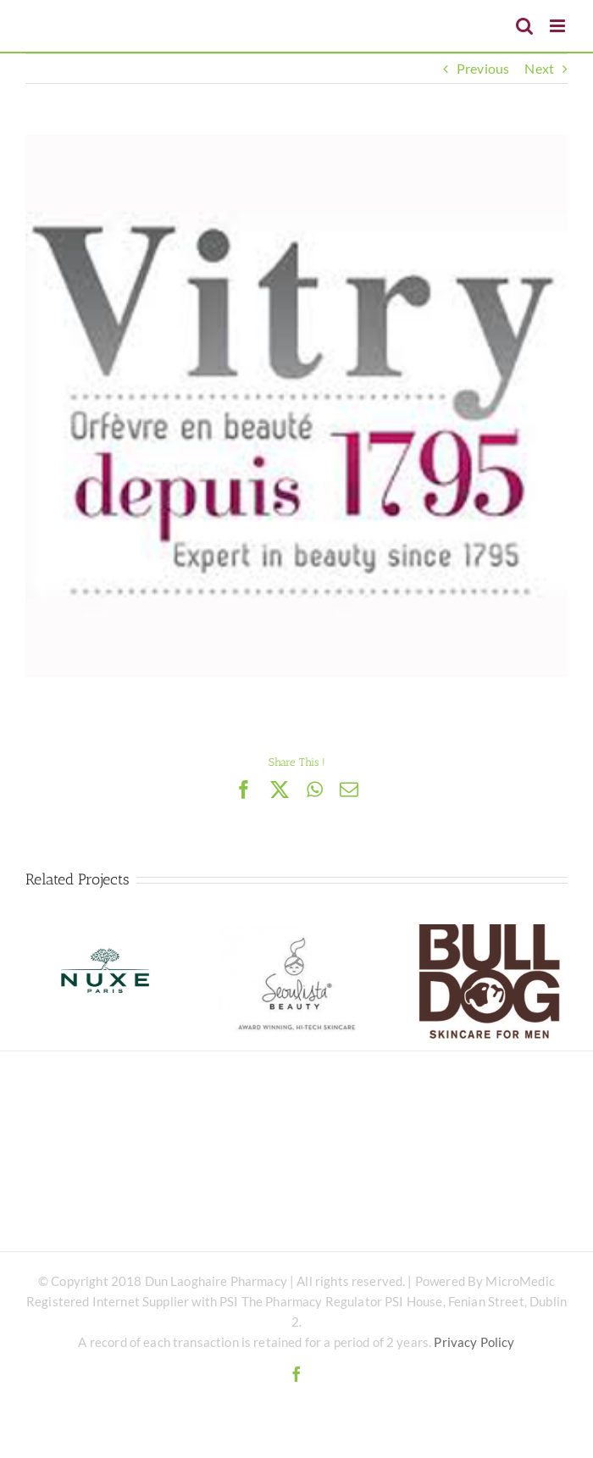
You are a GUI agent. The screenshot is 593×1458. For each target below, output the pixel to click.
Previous (483, 68)
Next (539, 68)
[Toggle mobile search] (524, 26)
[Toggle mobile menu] (559, 26)
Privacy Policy (474, 1342)
